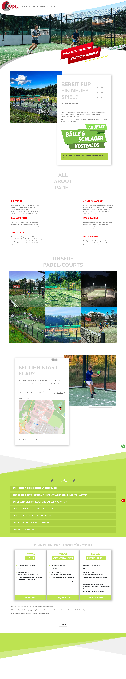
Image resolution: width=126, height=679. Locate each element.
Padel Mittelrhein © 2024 (76, 677)
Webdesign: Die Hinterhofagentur (103, 677)
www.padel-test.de (33, 439)
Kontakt (52, 6)
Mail (55, 384)
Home (23, 6)
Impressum (22, 677)
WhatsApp (46, 384)
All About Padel (30, 6)
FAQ (38, 6)
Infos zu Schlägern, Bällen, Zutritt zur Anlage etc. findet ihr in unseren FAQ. (83, 156)
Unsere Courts (44, 6)
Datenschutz (49, 677)
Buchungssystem (59, 380)
